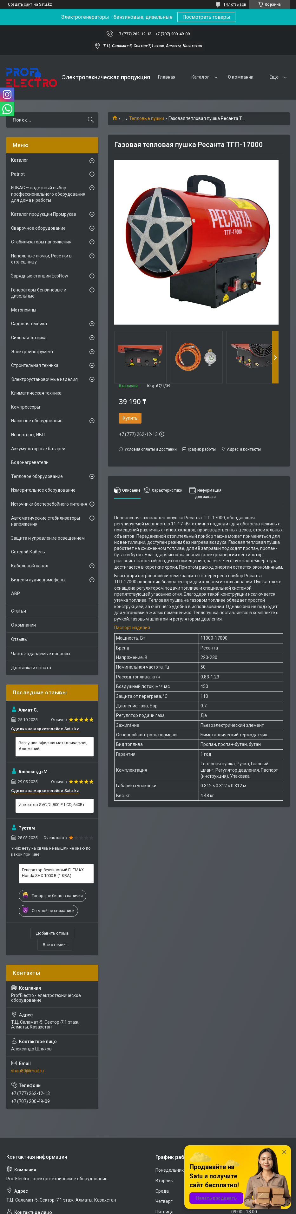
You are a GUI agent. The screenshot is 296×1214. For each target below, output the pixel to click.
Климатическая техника (36, 393)
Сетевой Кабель (28, 551)
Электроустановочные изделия (44, 379)
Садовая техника (29, 323)
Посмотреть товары (206, 17)
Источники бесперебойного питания (49, 504)
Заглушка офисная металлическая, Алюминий (53, 745)
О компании (240, 77)
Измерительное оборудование (43, 490)
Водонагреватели (30, 462)
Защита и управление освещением (48, 538)
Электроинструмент (32, 351)
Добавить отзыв (52, 933)
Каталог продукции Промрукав (43, 214)
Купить (130, 418)
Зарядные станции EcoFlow (39, 275)
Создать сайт (20, 4)
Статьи (18, 611)
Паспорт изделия (132, 627)
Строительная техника (34, 365)
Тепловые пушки (146, 118)
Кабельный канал (29, 565)
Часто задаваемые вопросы (40, 653)
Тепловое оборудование (37, 476)
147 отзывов (234, 4)
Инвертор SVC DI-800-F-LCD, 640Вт (52, 804)
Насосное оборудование (36, 420)
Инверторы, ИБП (28, 434)
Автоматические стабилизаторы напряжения (45, 521)
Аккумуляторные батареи (38, 448)
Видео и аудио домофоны (38, 579)
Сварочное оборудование (38, 228)
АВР (15, 593)
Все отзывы (55, 944)
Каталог (200, 77)
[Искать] (90, 120)
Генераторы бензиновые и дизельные (38, 293)
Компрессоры (25, 407)
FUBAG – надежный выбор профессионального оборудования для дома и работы (48, 194)
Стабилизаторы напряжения (41, 241)
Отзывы (19, 639)
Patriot (18, 174)
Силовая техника (29, 337)
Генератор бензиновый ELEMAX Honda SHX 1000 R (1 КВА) (53, 872)
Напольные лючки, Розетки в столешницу (41, 259)
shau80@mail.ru (27, 1070)
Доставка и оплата (31, 667)
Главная (166, 77)
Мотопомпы (23, 309)
